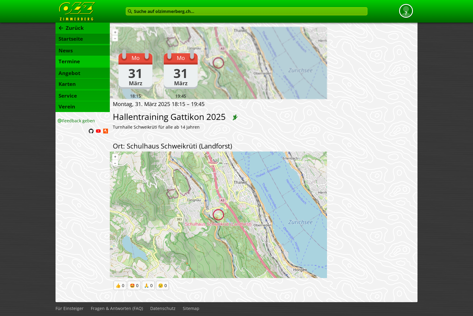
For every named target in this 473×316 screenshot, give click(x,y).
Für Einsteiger (70, 308)
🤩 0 (134, 285)
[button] (406, 10)
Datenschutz (163, 308)
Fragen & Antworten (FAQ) (117, 308)
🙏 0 (148, 285)
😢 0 (162, 285)
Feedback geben (78, 121)
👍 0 (120, 285)
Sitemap (191, 308)
